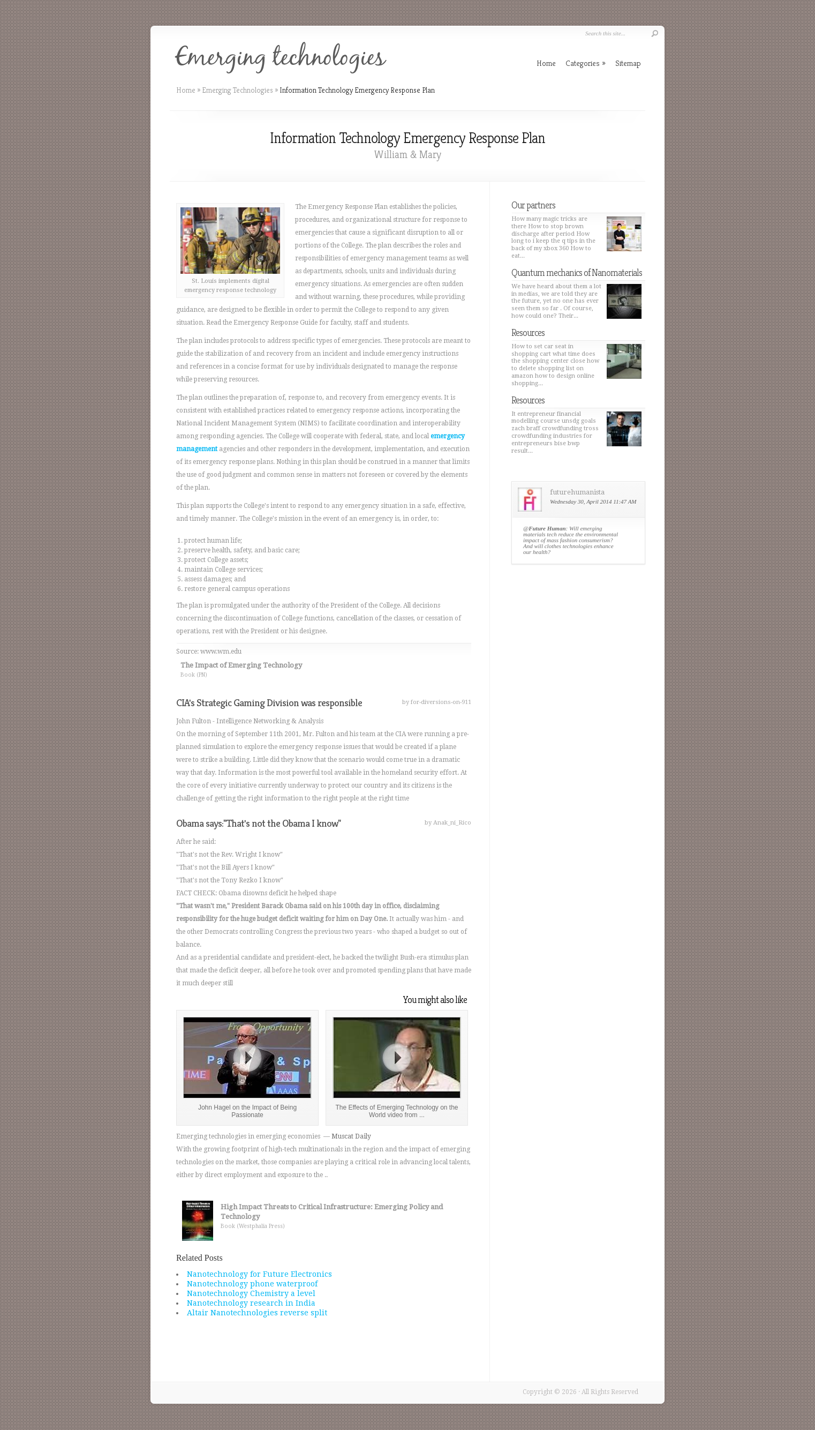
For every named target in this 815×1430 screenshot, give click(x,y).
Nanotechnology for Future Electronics (259, 1274)
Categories (585, 63)
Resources (528, 332)
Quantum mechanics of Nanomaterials (576, 272)
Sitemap (628, 63)
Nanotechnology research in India (251, 1303)
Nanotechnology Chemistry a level (251, 1293)
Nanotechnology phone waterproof (252, 1283)
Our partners (533, 205)
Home (185, 90)
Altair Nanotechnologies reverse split (257, 1312)
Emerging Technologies (237, 90)
